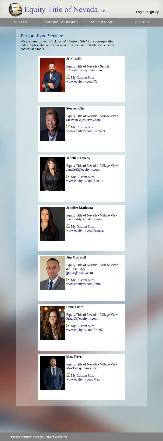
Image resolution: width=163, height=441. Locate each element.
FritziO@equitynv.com (81, 318)
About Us (20, 22)
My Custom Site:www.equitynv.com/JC (81, 79)
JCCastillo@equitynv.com (84, 70)
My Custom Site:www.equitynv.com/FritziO (84, 327)
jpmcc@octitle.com (79, 272)
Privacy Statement (56, 436)
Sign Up (153, 12)
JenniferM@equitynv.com (84, 219)
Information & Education (61, 22)
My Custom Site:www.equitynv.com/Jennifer (85, 228)
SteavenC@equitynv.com (83, 120)
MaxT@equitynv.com (81, 368)
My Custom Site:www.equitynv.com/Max (83, 377)
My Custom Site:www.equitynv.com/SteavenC (86, 129)
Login (140, 12)
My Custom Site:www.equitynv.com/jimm (83, 282)
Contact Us (142, 22)
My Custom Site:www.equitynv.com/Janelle (84, 179)
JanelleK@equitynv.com (83, 169)
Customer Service (101, 22)
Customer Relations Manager (25, 436)
